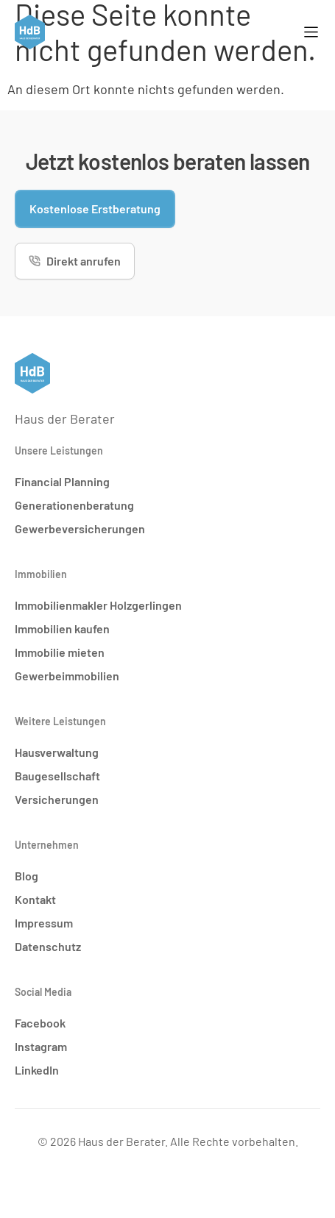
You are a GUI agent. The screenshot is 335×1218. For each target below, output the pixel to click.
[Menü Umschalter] (311, 32)
